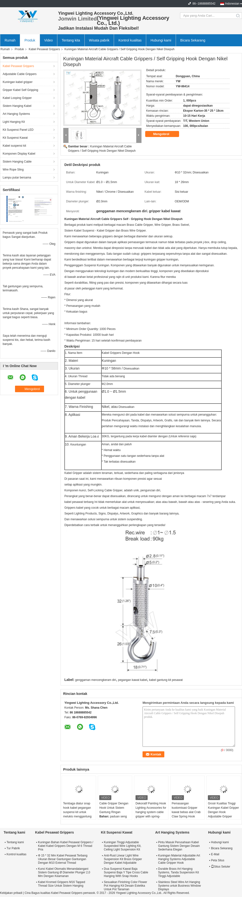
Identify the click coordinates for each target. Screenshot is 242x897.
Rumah (10, 40)
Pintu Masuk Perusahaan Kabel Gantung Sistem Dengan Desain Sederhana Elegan (179, 846)
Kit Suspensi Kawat (15, 137)
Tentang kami (15, 842)
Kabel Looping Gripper (17, 98)
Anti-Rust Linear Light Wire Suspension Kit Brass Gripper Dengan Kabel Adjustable (123, 859)
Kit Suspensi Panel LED (18, 129)
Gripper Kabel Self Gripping (20, 90)
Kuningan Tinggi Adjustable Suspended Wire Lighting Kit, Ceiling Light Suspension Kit (122, 846)
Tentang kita (71, 40)
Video (48, 40)
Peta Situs (217, 860)
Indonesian (232, 3)
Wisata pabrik (99, 40)
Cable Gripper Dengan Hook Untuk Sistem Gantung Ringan (113, 808)
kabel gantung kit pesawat (166, 680)
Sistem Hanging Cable (17, 161)
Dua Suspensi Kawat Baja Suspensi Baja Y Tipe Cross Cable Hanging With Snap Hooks (126, 872)
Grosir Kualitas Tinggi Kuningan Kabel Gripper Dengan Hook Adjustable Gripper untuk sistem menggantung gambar (223, 814)
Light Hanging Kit (14, 121)
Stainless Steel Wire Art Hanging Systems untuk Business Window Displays (179, 885)
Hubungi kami (161, 40)
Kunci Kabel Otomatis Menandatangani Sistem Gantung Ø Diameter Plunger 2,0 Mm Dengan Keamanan (64, 872)
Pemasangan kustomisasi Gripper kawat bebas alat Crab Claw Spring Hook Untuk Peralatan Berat (186, 812)
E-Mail (215, 854)
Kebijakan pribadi (11, 893)
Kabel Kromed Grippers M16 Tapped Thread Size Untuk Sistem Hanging (61, 883)
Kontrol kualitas (130, 40)
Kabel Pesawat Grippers (44, 49)
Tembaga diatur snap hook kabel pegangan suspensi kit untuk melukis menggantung (77, 810)
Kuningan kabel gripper (17, 82)
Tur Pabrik (13, 848)
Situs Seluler (220, 866)
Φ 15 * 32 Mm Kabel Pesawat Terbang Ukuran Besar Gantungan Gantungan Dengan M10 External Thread (62, 859)
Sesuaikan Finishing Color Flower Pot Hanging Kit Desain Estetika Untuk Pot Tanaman (125, 885)
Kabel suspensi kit (14, 145)
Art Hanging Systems (16, 114)
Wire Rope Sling (13, 169)
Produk (29, 40)
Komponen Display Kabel (19, 153)
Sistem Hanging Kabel (17, 106)
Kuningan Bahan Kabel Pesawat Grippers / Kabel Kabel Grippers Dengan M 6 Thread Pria (65, 846)
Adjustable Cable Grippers (20, 74)
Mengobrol (164, 134)
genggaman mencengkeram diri (95, 680)
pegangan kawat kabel (132, 680)
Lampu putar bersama (17, 177)
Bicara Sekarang (192, 40)
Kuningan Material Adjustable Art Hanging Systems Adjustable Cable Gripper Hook (179, 859)
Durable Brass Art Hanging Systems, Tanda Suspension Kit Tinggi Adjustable (178, 872)
